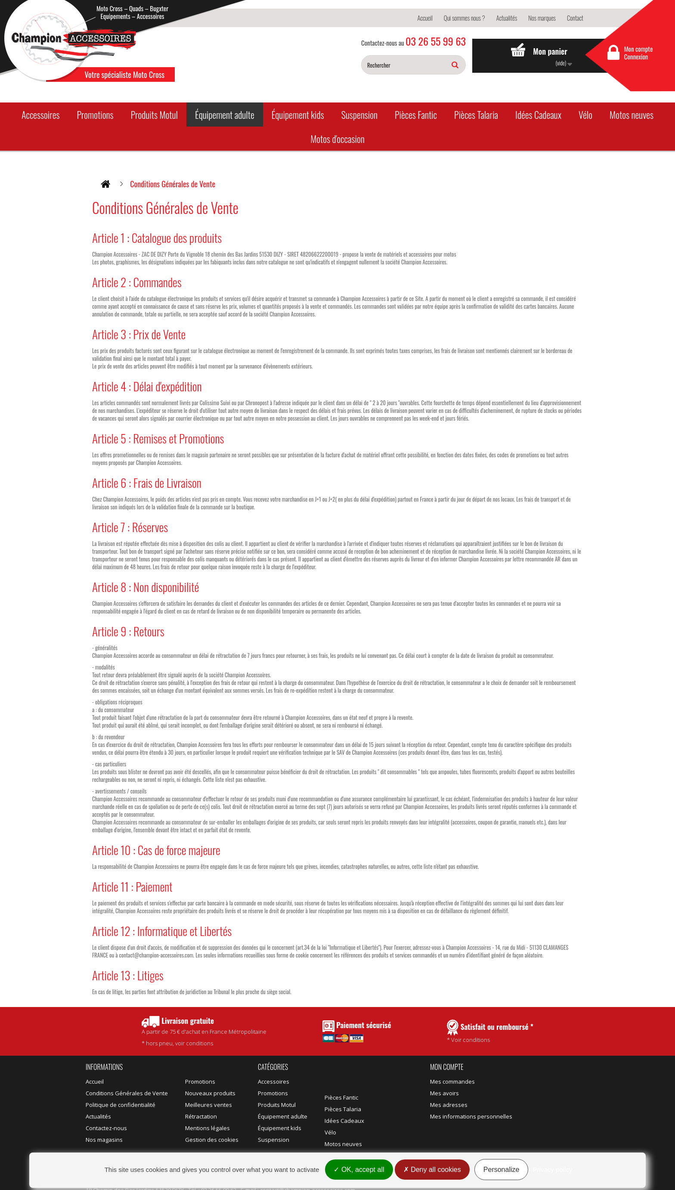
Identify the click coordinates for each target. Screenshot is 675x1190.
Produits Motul (154, 114)
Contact (575, 17)
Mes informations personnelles (471, 1116)
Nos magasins (104, 1140)
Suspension (359, 114)
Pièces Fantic (416, 114)
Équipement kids (298, 114)
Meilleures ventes (208, 1105)
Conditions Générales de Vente (127, 1093)
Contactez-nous (106, 1128)
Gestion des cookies (211, 1140)
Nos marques (542, 17)
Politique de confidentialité (120, 1105)
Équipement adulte (224, 114)
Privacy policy (553, 1169)
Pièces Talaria (476, 114)
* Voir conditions (490, 1032)
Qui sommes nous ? (464, 17)
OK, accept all (359, 1169)
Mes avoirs (444, 1093)
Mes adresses (449, 1105)
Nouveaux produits (210, 1093)
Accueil (424, 17)
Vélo (585, 114)
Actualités (506, 17)
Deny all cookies (432, 1169)
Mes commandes (452, 1081)
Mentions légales (207, 1128)
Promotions (95, 114)
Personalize (501, 1169)
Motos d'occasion (337, 139)
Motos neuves (631, 114)
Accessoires (40, 114)
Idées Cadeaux (538, 114)
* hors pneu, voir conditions (204, 1031)
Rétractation (201, 1116)
